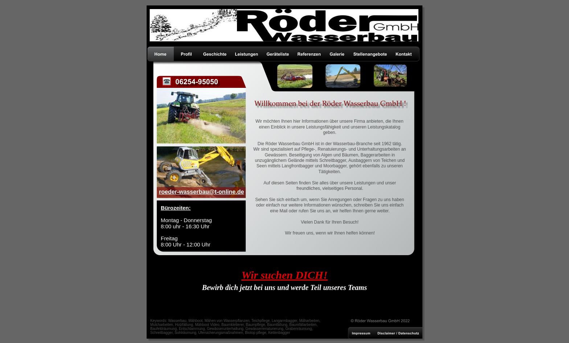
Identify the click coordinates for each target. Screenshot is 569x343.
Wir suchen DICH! (284, 275)
